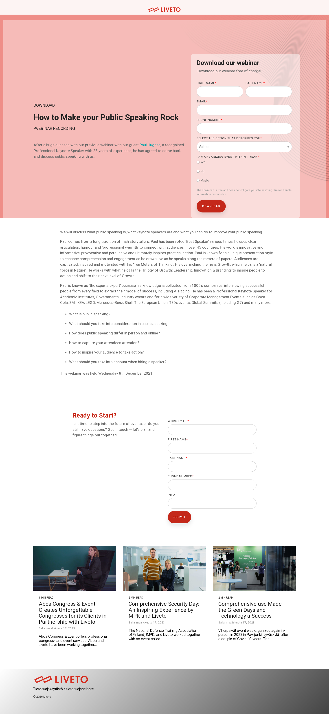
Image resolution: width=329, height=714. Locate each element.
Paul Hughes (150, 145)
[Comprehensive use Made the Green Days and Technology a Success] (254, 568)
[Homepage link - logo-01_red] (61, 682)
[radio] (244, 162)
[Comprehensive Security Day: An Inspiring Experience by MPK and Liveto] (164, 568)
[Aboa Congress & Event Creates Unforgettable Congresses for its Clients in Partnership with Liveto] (74, 568)
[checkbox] (244, 172)
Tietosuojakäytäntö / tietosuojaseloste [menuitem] (63, 689)
